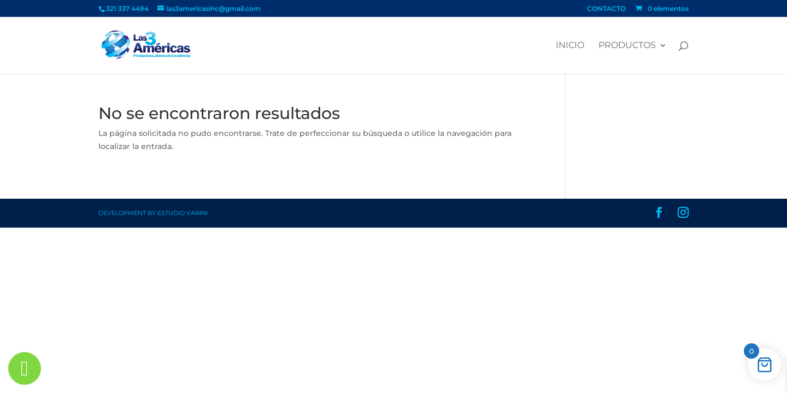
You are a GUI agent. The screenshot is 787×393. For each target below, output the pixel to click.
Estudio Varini (182, 213)
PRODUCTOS (627, 45)
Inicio (570, 45)
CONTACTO (606, 9)
